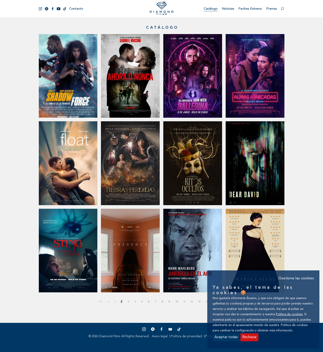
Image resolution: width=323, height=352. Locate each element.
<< (101, 301)
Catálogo (211, 9)
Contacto (76, 9)
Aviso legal (160, 336)
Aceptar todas (226, 337)
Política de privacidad (186, 336)
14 (207, 301)
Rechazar (249, 337)
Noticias (228, 9)
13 (199, 301)
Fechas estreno (250, 9)
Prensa (271, 9)
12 (191, 301)
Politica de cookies (289, 314)
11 (184, 301)
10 (176, 301)
